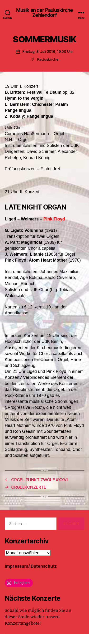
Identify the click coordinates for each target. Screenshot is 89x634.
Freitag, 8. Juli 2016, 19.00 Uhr (47, 51)
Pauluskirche (47, 59)
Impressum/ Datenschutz (31, 566)
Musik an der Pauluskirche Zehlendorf (44, 13)
